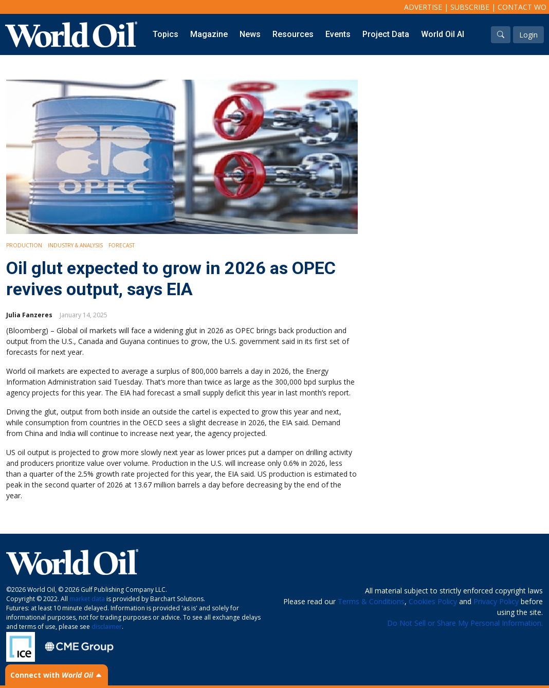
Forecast (121, 245)
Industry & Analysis (75, 245)
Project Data (385, 34)
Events (338, 34)
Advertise (423, 7)
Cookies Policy (433, 601)
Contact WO (522, 7)
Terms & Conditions (371, 601)
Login (528, 35)
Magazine (209, 34)
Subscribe (469, 7)
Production (24, 245)
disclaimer (107, 626)
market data (87, 598)
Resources (293, 34)
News (250, 34)
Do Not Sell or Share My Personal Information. (465, 623)
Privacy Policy (496, 601)
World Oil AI (442, 34)
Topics (165, 34)
